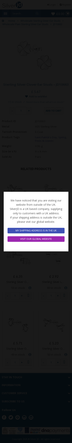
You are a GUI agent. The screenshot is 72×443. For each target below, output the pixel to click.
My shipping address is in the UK (36, 230)
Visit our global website (36, 239)
